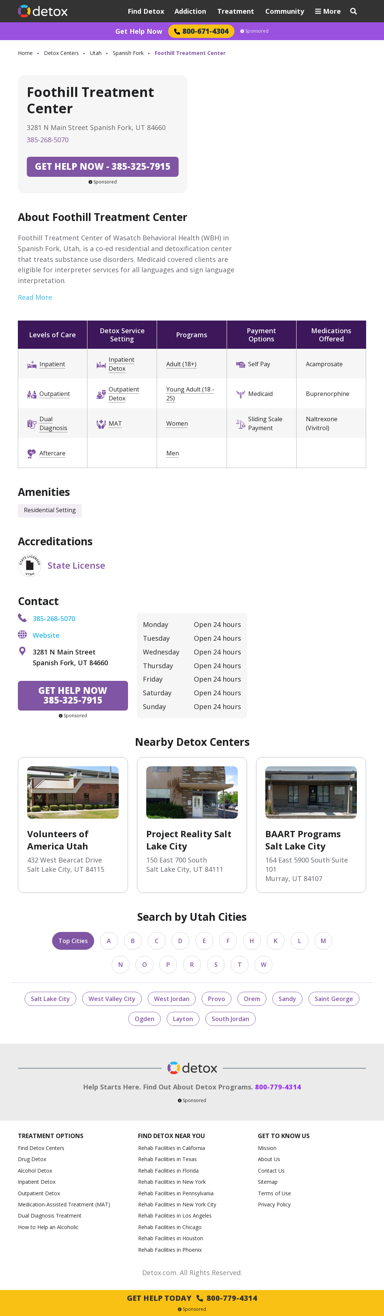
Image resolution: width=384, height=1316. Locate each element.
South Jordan (230, 1019)
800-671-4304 (201, 31)
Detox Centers (61, 52)
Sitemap (268, 1181)
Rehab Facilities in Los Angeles (175, 1215)
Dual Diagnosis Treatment (49, 1215)
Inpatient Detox (121, 364)
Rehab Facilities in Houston (170, 1238)
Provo (216, 999)
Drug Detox (32, 1159)
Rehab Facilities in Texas (167, 1159)
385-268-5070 (47, 139)
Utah (96, 52)
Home (25, 52)
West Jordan (171, 999)
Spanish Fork (128, 52)
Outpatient (54, 394)
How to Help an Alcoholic (48, 1227)
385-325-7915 (102, 166)
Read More (35, 297)
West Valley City (112, 999)
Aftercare (52, 453)
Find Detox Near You (171, 1136)
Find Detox (146, 11)
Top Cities (73, 941)
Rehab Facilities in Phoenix (170, 1249)
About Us (269, 1159)
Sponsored (254, 31)
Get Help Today (192, 1298)
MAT (115, 423)
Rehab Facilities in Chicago (170, 1227)
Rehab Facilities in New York (172, 1181)
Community (284, 11)
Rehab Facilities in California (171, 1147)
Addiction (190, 11)
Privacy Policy (274, 1204)
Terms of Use (274, 1193)
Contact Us (271, 1170)
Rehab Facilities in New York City (177, 1204)
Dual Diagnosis (53, 423)
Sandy (287, 999)
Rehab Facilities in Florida (168, 1170)
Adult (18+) (181, 364)
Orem (252, 999)
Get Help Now (138, 31)
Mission (267, 1147)
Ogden (144, 1019)
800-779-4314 (278, 1086)
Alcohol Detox (35, 1170)
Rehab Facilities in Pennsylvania (176, 1193)
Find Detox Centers (41, 1147)
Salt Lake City (50, 999)
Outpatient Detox (124, 393)
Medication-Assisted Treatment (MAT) (64, 1204)
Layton (183, 1019)
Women (177, 423)
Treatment (235, 11)
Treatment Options (50, 1136)
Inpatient (52, 364)
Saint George (334, 999)
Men (172, 453)
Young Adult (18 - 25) (190, 393)
